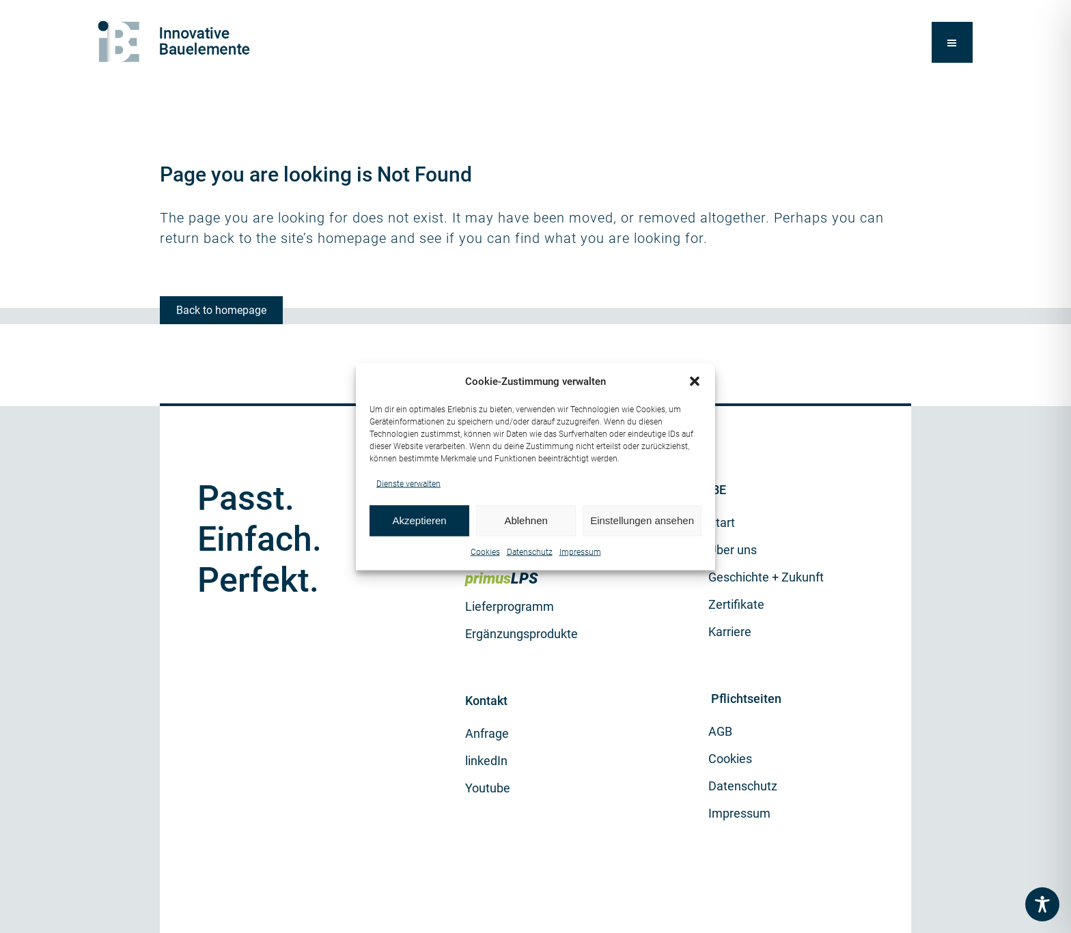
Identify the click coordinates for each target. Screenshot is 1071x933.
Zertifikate (736, 604)
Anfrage (487, 733)
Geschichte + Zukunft (766, 577)
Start (721, 522)
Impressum (580, 551)
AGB (720, 731)
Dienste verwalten (408, 483)
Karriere (729, 632)
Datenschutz (530, 551)
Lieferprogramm (509, 606)
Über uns (732, 550)
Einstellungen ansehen (642, 520)
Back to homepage (221, 310)
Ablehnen (525, 520)
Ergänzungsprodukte (521, 634)
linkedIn (486, 760)
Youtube (487, 788)
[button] (694, 381)
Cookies (485, 551)
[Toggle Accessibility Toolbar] (1042, 904)
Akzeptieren (419, 520)
